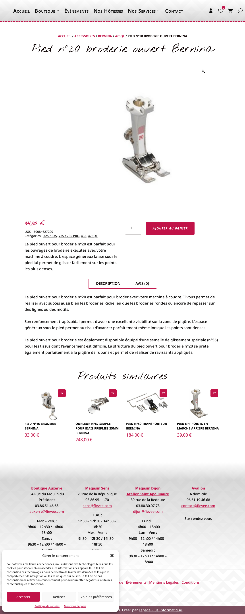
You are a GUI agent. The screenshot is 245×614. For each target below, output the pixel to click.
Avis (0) (142, 283)
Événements (136, 582)
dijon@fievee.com (148, 511)
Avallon (198, 488)
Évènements (76, 10)
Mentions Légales (75, 606)
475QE (120, 36)
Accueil (21, 10)
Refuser (59, 597)
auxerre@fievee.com (46, 511)
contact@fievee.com (198, 505)
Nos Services (142, 10)
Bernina (105, 36)
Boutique (45, 10)
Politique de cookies (47, 606)
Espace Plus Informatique (160, 610)
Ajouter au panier (170, 228)
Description (108, 283)
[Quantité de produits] (133, 228)
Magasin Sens (97, 488)
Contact (174, 10)
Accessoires (84, 36)
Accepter (23, 597)
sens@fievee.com (97, 505)
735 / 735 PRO (69, 236)
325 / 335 (50, 236)
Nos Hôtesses (108, 10)
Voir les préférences (96, 597)
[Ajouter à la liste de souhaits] (62, 393)
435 (83, 236)
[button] (112, 555)
